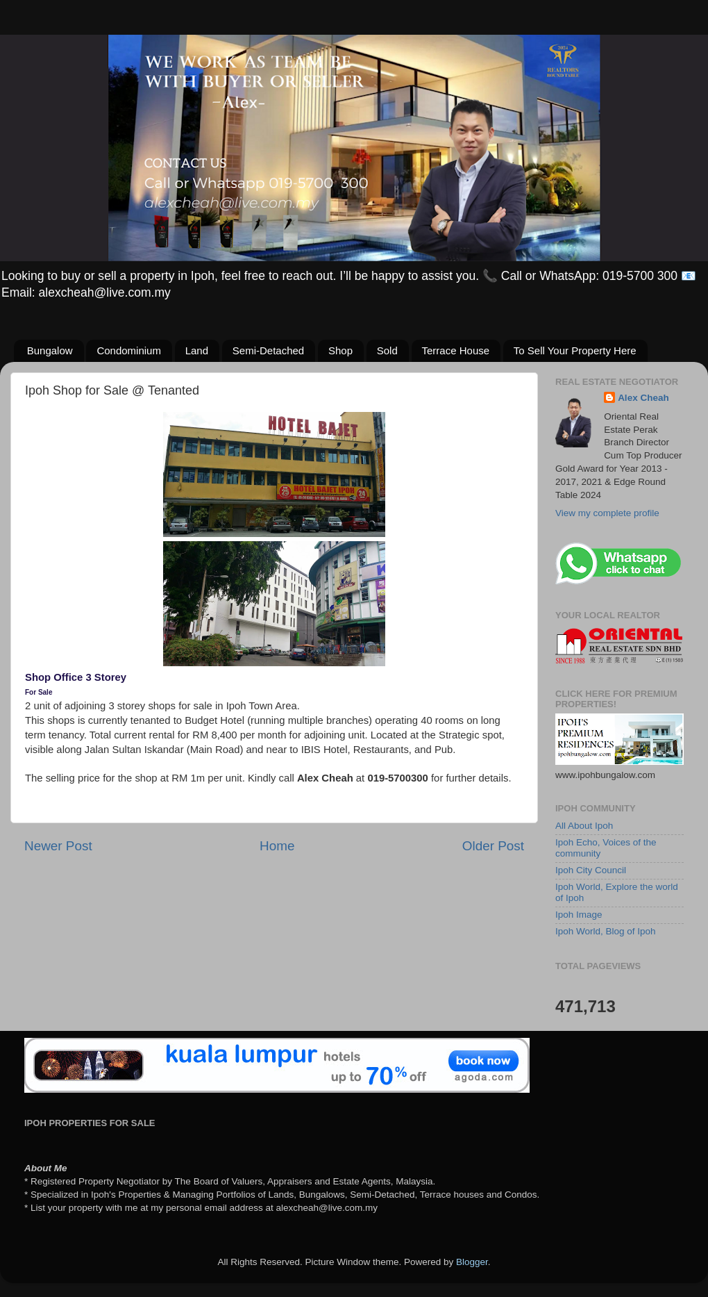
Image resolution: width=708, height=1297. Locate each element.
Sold (387, 350)
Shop (340, 350)
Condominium (128, 350)
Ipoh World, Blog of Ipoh (605, 931)
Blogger (472, 1262)
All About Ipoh (584, 825)
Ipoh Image (578, 914)
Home (277, 845)
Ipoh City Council (590, 870)
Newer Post (58, 845)
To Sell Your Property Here (575, 350)
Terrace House (456, 350)
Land (196, 350)
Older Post (493, 845)
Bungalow (50, 350)
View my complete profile (607, 513)
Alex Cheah (643, 398)
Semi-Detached (268, 350)
